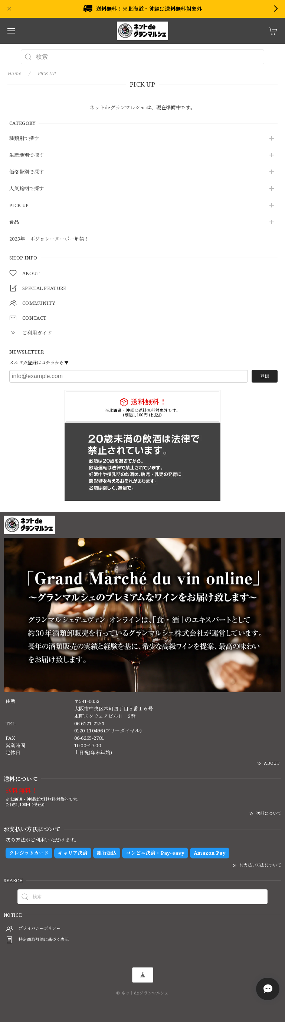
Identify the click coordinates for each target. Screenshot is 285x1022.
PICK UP (19, 206)
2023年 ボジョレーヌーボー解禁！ (49, 239)
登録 (264, 376)
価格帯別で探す (26, 172)
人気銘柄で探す (26, 189)
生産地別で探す (26, 155)
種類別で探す (24, 139)
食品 (14, 222)
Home (14, 73)
